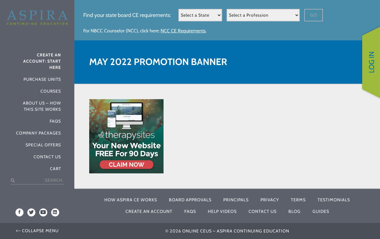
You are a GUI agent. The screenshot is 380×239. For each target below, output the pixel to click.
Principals (236, 199)
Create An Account (148, 211)
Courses (50, 91)
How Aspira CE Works (130, 199)
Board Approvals (190, 199)
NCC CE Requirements (183, 31)
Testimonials (334, 199)
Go (313, 15)
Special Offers (43, 145)
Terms (298, 199)
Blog (294, 211)
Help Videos (222, 211)
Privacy (269, 199)
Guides (321, 211)
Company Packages (38, 133)
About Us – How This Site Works (42, 106)
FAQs (55, 121)
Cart (55, 168)
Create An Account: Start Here (42, 61)
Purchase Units (42, 79)
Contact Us (47, 156)
